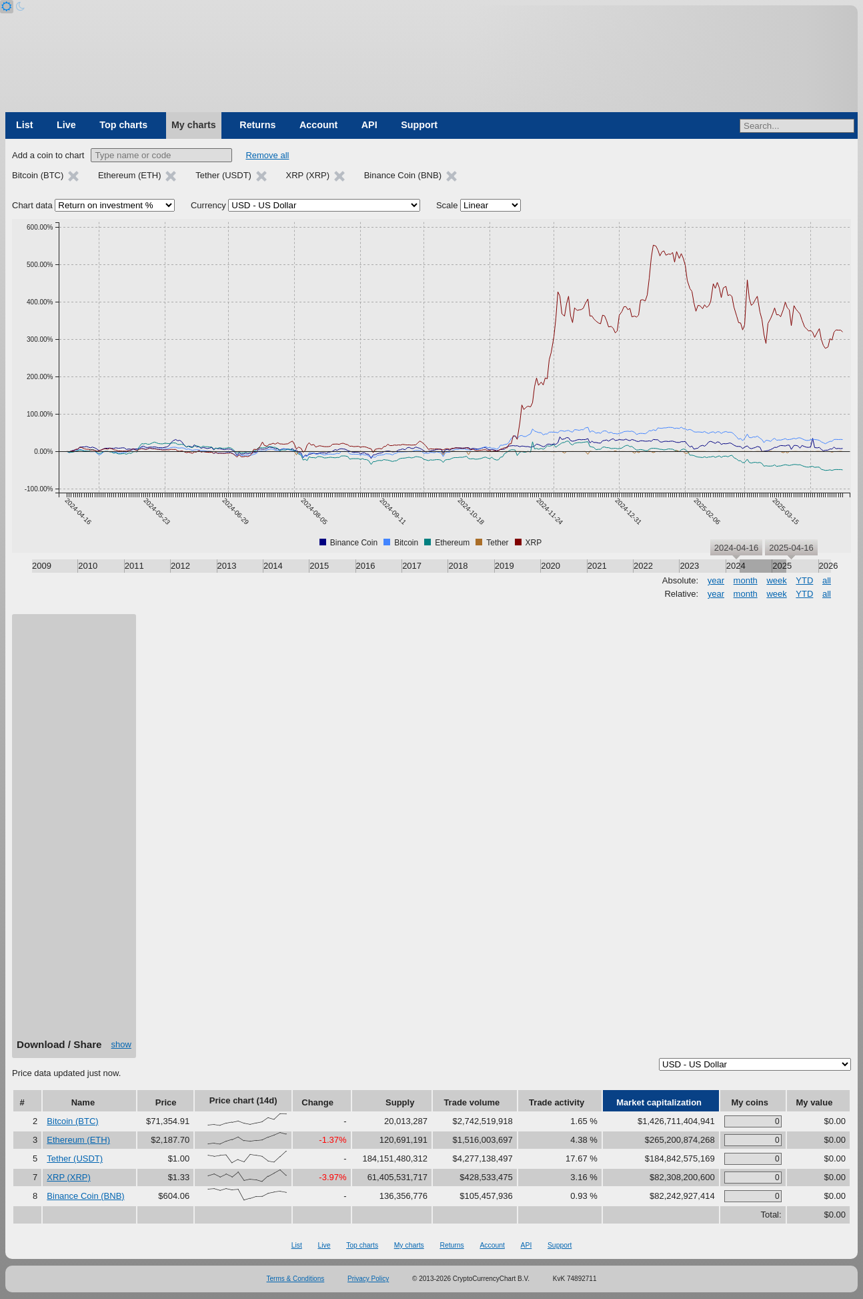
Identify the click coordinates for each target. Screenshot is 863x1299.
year (716, 580)
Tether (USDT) (75, 1158)
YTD (804, 580)
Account (318, 124)
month (746, 580)
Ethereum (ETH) (78, 1140)
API (369, 124)
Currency (208, 205)
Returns (257, 124)
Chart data (32, 205)
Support (419, 124)
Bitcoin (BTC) (72, 1121)
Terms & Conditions (296, 1278)
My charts (193, 124)
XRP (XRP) (69, 1177)
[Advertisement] (74, 831)
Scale (447, 205)
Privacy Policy (368, 1278)
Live (66, 124)
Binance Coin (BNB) (85, 1196)
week (776, 580)
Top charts (123, 124)
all (826, 580)
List (24, 124)
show (121, 1044)
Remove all (267, 155)
